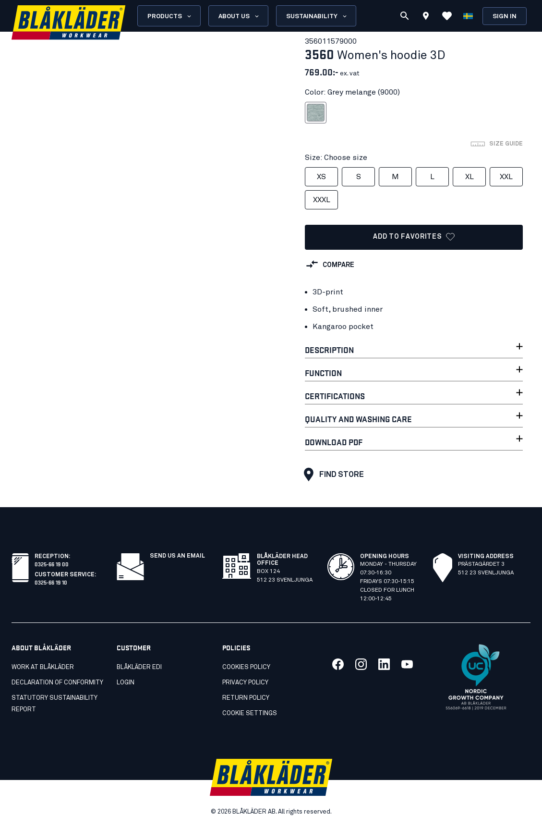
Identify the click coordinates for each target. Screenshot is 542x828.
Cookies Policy (246, 667)
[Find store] (425, 17)
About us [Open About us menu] (239, 16)
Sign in (505, 16)
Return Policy (245, 698)
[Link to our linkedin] (384, 664)
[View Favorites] (447, 15)
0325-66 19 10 (51, 581)
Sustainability (317, 16)
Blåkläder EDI (139, 667)
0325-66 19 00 (52, 563)
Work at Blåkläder (43, 667)
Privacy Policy (245, 683)
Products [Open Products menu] (170, 16)
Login (125, 683)
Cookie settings (249, 713)
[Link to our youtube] (407, 664)
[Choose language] (468, 15)
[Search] (404, 15)
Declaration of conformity (57, 683)
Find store (331, 474)
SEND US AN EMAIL (177, 556)
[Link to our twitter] (361, 664)
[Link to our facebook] (338, 664)
